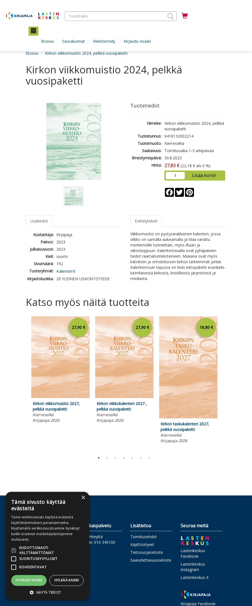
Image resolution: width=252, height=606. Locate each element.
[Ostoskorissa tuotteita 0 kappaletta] (184, 16)
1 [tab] (99, 458)
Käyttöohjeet (142, 544)
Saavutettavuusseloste (150, 560)
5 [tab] (132, 458)
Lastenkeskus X (194, 577)
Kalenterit (65, 271)
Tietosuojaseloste (146, 552)
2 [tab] (107, 458)
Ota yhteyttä (91, 536)
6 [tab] (140, 458)
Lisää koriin (204, 175)
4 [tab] (124, 458)
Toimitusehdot (143, 536)
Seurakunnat (73, 41)
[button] (170, 16)
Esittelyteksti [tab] (146, 221)
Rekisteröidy (104, 41)
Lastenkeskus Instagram (193, 566)
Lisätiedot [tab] (39, 221)
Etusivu (47, 41)
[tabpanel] (60, 370)
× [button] (83, 498)
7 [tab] (149, 458)
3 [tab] (115, 458)
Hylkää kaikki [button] (66, 580)
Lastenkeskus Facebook (193, 553)
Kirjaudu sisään (137, 41)
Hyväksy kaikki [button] (29, 580)
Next (224, 383)
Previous (24, 383)
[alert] (47, 546)
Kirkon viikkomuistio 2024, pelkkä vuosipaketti (86, 53)
